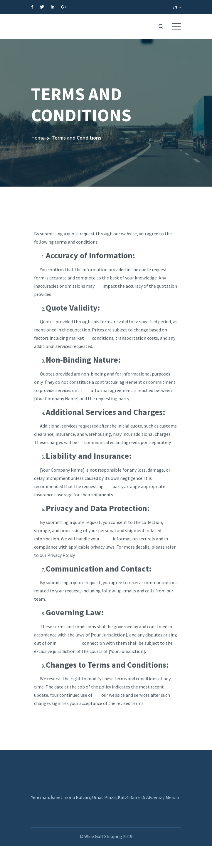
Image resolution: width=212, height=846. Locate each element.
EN (176, 7)
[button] (176, 26)
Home (38, 137)
